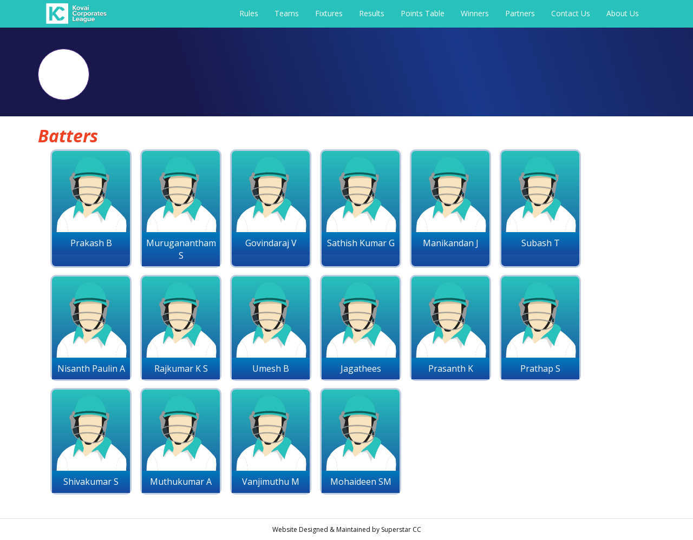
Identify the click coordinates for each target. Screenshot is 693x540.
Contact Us (570, 13)
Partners (520, 13)
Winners (475, 13)
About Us (622, 13)
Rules (248, 13)
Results (371, 13)
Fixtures (329, 13)
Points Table (422, 13)
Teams (286, 13)
